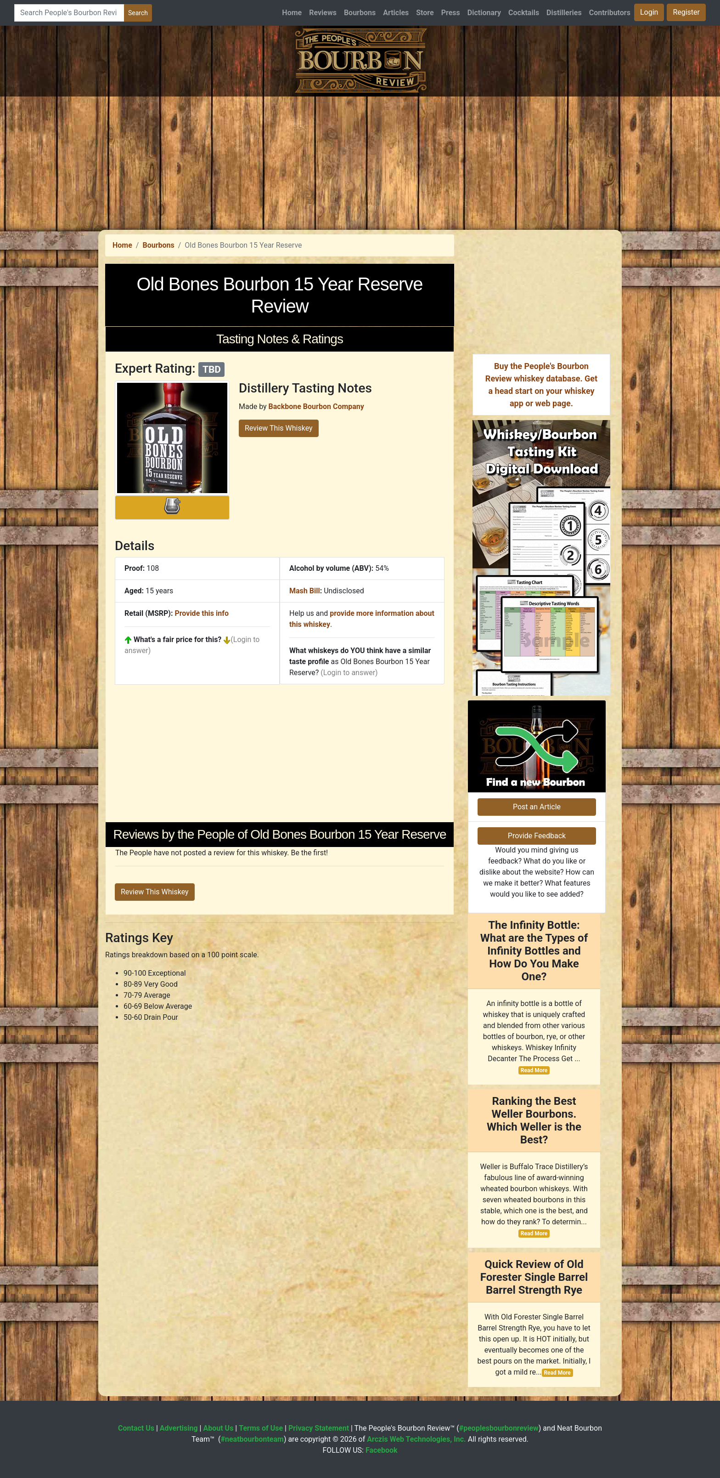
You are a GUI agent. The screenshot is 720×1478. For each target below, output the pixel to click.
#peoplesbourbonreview (499, 1428)
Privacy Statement (318, 1428)
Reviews (323, 12)
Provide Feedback (537, 835)
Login (649, 12)
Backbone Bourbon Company (316, 406)
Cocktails (523, 12)
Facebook (382, 1450)
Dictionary (484, 12)
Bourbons (360, 12)
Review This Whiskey (279, 428)
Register (686, 12)
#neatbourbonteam (251, 1439)
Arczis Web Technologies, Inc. (416, 1439)
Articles (396, 12)
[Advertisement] (360, 161)
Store (424, 12)
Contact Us (136, 1428)
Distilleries (564, 12)
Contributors (609, 12)
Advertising (179, 1428)
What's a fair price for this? (177, 639)
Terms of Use (261, 1428)
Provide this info (201, 613)
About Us (218, 1428)
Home (292, 12)
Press (450, 12)
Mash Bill (304, 590)
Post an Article (537, 806)
